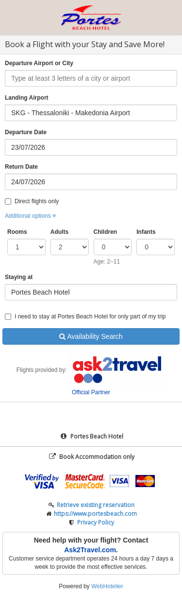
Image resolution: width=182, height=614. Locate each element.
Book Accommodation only (91, 457)
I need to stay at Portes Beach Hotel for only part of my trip (85, 316)
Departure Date (26, 132)
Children (105, 231)
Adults (59, 231)
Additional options (30, 215)
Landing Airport (27, 97)
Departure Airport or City (39, 63)
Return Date (21, 166)
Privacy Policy (95, 522)
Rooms (17, 231)
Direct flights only (32, 201)
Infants (145, 231)
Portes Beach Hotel (91, 436)
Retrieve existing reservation (95, 505)
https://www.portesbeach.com (95, 513)
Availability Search (90, 336)
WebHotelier (107, 586)
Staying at (19, 277)
